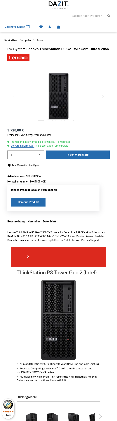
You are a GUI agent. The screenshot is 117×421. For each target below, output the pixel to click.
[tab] (16, 222)
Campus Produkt (28, 202)
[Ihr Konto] (50, 27)
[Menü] (8, 16)
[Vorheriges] (14, 96)
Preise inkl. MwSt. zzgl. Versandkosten (29, 134)
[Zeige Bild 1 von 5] (41, 120)
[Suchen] (109, 16)
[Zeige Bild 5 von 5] (76, 120)
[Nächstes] (102, 96)
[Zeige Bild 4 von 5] (67, 120)
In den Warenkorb (78, 154)
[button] (100, 416)
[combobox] (87, 16)
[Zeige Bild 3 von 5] (58, 120)
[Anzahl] (25, 155)
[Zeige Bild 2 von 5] (50, 120)
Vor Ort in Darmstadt (22, 145)
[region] (58, 96)
